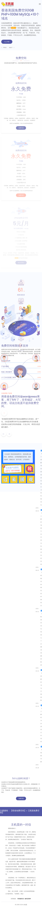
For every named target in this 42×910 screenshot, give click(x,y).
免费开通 (21, 130)
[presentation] (3, 434)
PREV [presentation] (4, 47)
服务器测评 (28, 898)
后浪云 (13, 27)
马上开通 (6, 40)
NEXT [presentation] (11, 47)
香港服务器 (20, 898)
